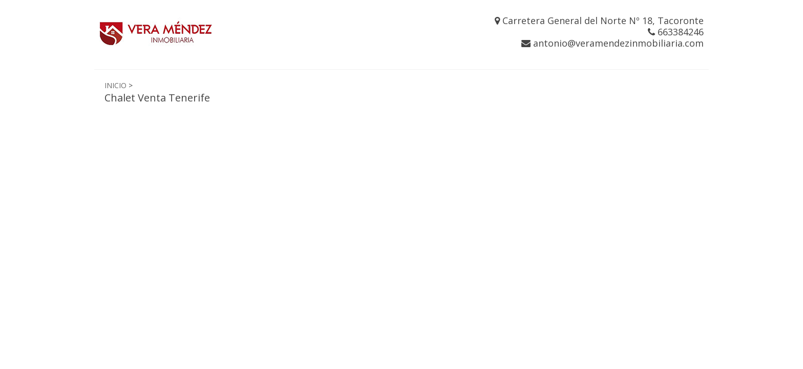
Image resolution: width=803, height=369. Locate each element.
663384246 (676, 32)
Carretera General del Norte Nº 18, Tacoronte (599, 20)
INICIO (115, 85)
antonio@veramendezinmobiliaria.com (612, 43)
